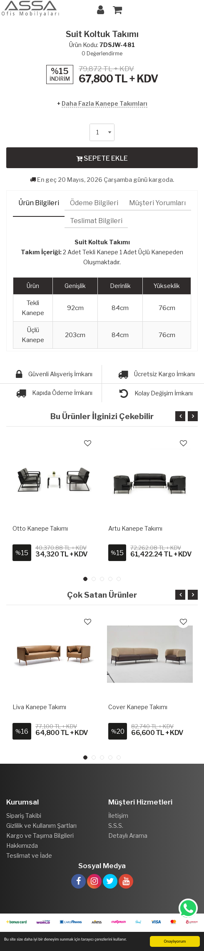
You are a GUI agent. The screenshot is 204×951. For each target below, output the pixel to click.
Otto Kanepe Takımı (40, 528)
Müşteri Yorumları (157, 203)
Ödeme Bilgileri (94, 203)
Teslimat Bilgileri (96, 221)
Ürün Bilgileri (38, 203)
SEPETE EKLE (102, 158)
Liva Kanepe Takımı (39, 706)
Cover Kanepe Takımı (137, 706)
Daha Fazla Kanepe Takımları (104, 103)
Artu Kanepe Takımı (135, 528)
